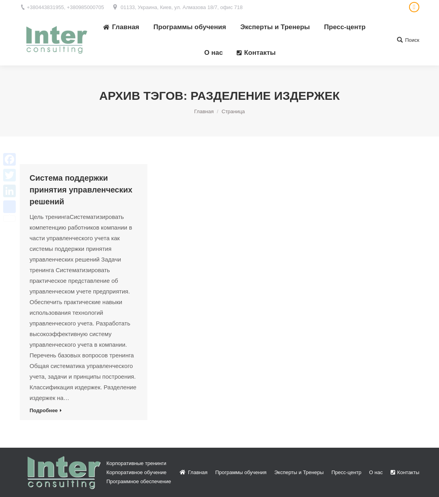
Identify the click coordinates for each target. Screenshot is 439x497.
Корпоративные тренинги (136, 463)
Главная (204, 111)
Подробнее (44, 410)
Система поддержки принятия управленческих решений (81, 190)
